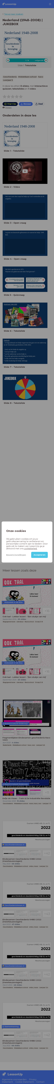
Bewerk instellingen (16, 555)
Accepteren (39, 555)
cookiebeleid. (30, 548)
